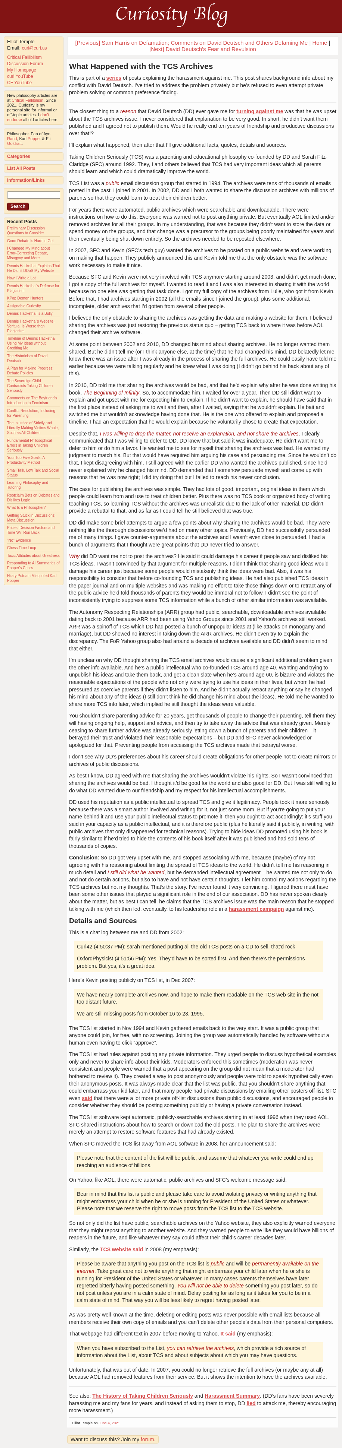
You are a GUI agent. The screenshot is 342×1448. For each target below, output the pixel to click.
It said (228, 1334)
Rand (12, 138)
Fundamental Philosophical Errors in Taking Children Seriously (29, 445)
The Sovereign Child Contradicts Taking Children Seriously (30, 386)
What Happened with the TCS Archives (141, 66)
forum (147, 1439)
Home (319, 42)
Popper (34, 138)
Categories (18, 156)
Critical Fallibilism (24, 57)
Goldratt (14, 143)
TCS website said (121, 1249)
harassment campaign (256, 909)
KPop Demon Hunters (25, 298)
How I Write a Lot (21, 278)
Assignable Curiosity (24, 306)
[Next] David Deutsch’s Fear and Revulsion (202, 49)
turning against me (259, 111)
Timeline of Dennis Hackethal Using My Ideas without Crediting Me (31, 343)
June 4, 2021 (109, 1423)
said (87, 1098)
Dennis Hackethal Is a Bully (30, 313)
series (113, 78)
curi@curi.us (34, 48)
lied (250, 1403)
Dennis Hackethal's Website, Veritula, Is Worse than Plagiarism (31, 326)
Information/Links (26, 180)
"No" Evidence (19, 540)
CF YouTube (19, 82)
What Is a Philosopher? (26, 508)
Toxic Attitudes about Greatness (33, 556)
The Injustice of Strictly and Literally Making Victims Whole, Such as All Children (33, 428)
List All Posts (21, 168)
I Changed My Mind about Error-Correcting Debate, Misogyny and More (28, 253)
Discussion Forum (25, 63)
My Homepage (21, 70)
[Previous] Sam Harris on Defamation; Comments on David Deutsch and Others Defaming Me (191, 42)
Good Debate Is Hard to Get (30, 241)
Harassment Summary (232, 1396)
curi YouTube (20, 76)
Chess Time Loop (21, 548)
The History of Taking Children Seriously (142, 1396)
